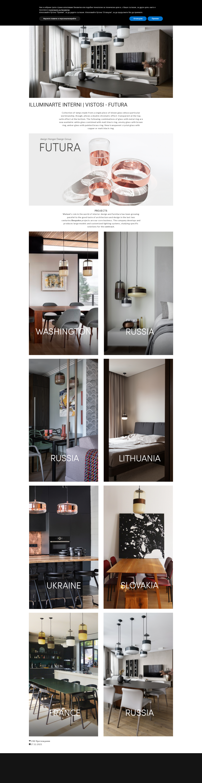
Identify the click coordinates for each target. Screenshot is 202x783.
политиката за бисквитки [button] (59, 767)
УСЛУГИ (144, 4)
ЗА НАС (133, 4)
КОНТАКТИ (174, 4)
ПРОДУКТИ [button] (159, 4)
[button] (193, 4)
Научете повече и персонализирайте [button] (59, 776)
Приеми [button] (155, 776)
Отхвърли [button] (137, 776)
